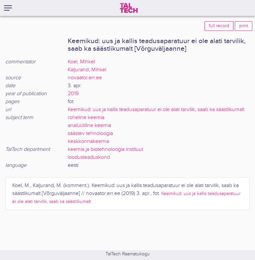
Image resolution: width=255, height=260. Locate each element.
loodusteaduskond (89, 157)
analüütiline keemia (89, 125)
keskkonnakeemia (88, 141)
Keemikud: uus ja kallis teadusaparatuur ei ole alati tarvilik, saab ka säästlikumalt (156, 109)
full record (219, 26)
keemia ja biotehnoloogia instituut (105, 149)
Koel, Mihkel (81, 62)
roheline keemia (86, 117)
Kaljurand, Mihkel (87, 70)
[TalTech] (129, 8)
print (243, 26)
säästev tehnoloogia (90, 133)
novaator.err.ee (85, 78)
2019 (73, 94)
